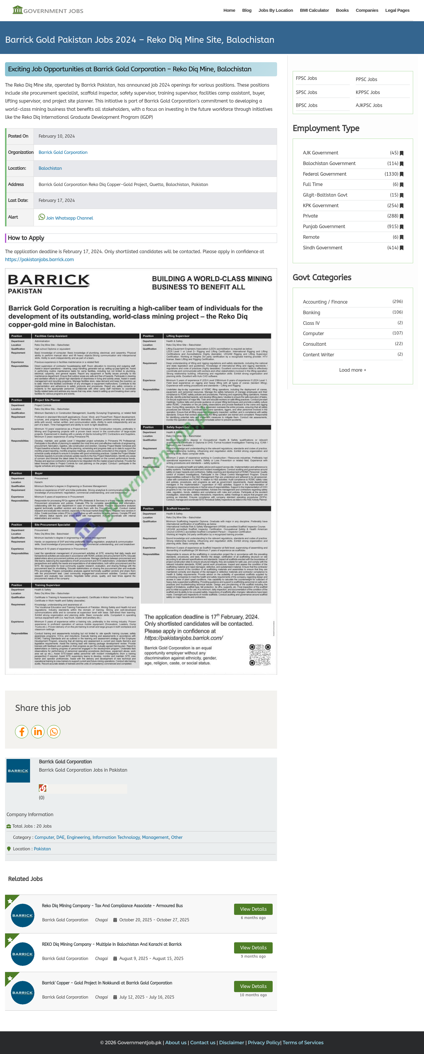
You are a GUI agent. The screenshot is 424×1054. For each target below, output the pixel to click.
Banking (311, 312)
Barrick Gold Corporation (63, 152)
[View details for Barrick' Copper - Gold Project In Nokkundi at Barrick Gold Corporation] (141, 991)
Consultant (314, 344)
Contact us (203, 1042)
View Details (253, 909)
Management (155, 837)
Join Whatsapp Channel (66, 218)
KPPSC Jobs (368, 92)
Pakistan (42, 849)
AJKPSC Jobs (369, 105)
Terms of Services (303, 1042)
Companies (367, 10)
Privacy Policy (264, 1042)
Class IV (311, 323)
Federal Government (353, 174)
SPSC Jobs (306, 92)
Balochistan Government (353, 163)
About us (176, 1042)
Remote (353, 237)
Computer (44, 837)
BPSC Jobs (306, 105)
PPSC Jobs (366, 79)
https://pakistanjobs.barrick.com (39, 259)
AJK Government (353, 153)
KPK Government (353, 206)
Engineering (78, 837)
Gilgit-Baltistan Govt (353, 195)
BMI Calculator (314, 10)
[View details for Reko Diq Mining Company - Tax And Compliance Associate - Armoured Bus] (141, 914)
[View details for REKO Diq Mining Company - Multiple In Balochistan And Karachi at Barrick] (141, 952)
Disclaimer (232, 1042)
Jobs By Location (276, 10)
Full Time (353, 184)
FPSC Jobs (306, 78)
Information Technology (116, 837)
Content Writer (318, 355)
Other (177, 837)
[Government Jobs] (48, 10)
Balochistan (50, 168)
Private (353, 216)
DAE (60, 837)
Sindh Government (353, 248)
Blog (246, 10)
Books (342, 10)
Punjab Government (353, 226)
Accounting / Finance (325, 302)
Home (229, 10)
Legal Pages (397, 10)
